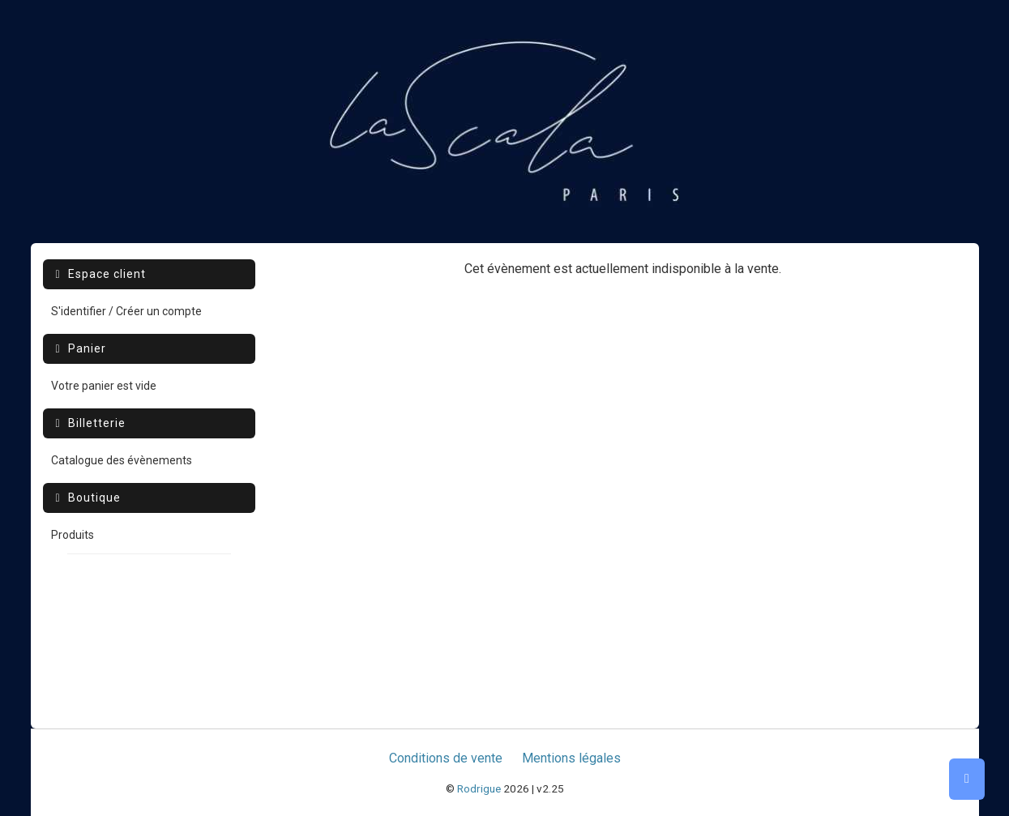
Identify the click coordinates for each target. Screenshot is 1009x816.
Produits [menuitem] (72, 534)
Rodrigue (479, 788)
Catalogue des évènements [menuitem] (121, 460)
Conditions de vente (445, 758)
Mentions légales (571, 758)
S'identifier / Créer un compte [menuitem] (126, 311)
